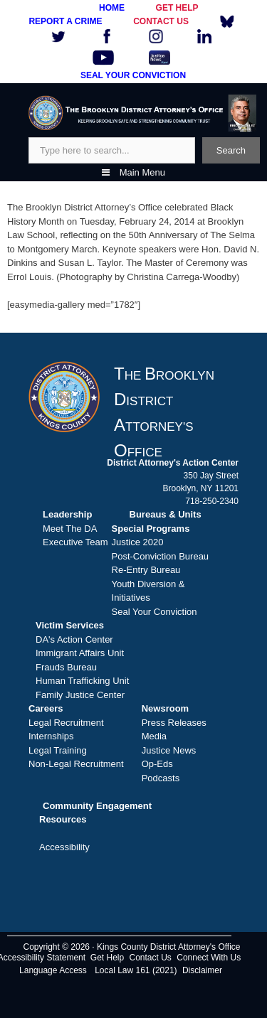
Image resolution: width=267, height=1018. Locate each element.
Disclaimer (202, 970)
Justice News (169, 750)
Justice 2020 (138, 542)
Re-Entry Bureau (146, 569)
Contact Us (151, 958)
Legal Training (57, 750)
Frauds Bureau (66, 667)
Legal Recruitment (66, 722)
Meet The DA (70, 528)
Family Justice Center (80, 695)
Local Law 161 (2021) (136, 970)
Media (154, 736)
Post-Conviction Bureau (160, 556)
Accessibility (64, 847)
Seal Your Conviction (154, 611)
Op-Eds (157, 764)
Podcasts (160, 778)
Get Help (107, 958)
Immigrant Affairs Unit (80, 653)
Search (231, 150)
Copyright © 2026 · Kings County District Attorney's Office (131, 947)
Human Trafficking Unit (82, 680)
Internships (51, 736)
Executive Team (75, 542)
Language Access (53, 970)
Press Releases (174, 722)
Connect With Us (209, 958)
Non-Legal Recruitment (76, 764)
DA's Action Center (74, 639)
